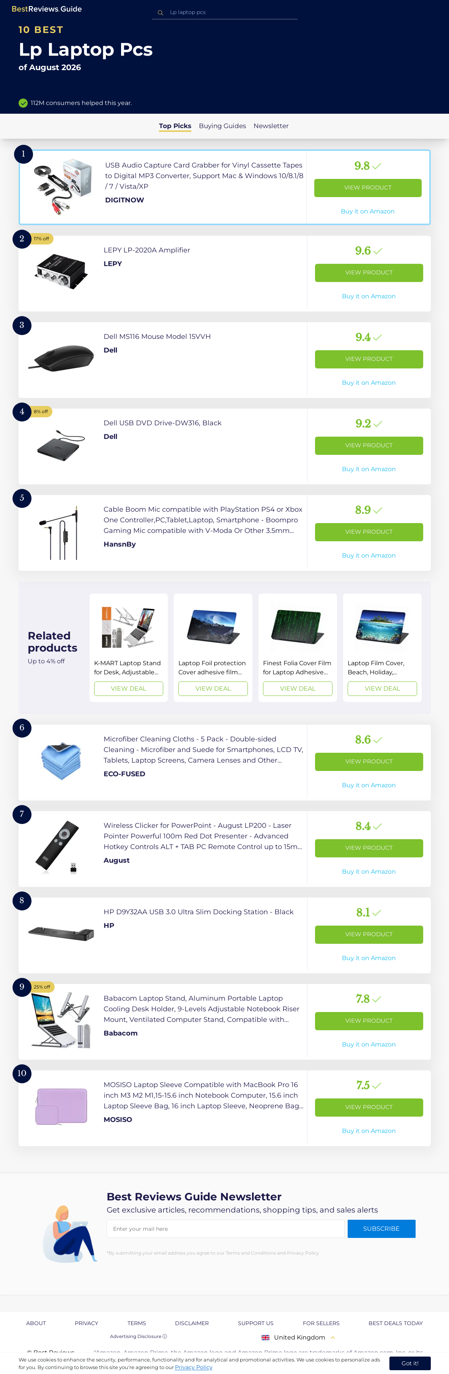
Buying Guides (222, 126)
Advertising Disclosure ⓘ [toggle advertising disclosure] (138, 1336)
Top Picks (175, 126)
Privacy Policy (194, 1367)
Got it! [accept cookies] (410, 1363)
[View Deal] (129, 648)
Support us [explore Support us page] (256, 1323)
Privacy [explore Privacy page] (86, 1323)
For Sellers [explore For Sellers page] (321, 1323)
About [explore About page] (36, 1323)
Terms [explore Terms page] (137, 1323)
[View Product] (225, 187)
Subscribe (381, 1228)
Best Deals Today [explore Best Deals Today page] (396, 1323)
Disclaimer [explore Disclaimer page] (192, 1323)
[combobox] (225, 12)
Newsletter (271, 126)
